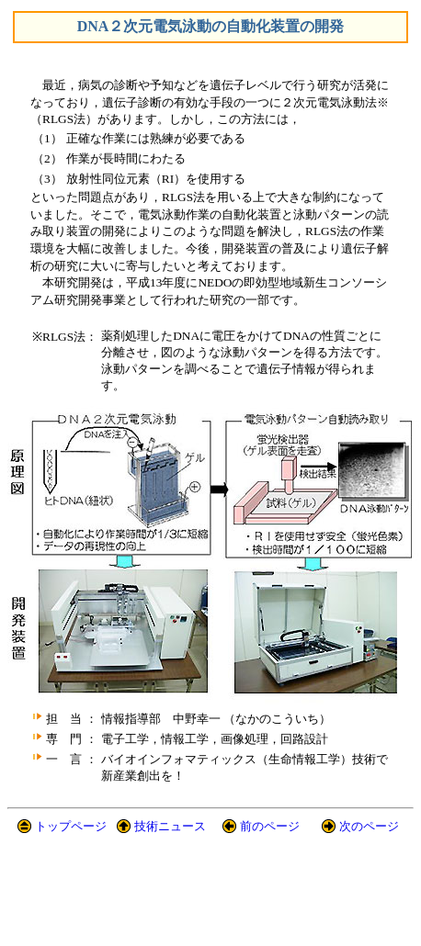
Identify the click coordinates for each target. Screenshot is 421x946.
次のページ (369, 826)
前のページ (270, 826)
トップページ (71, 826)
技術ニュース (170, 826)
